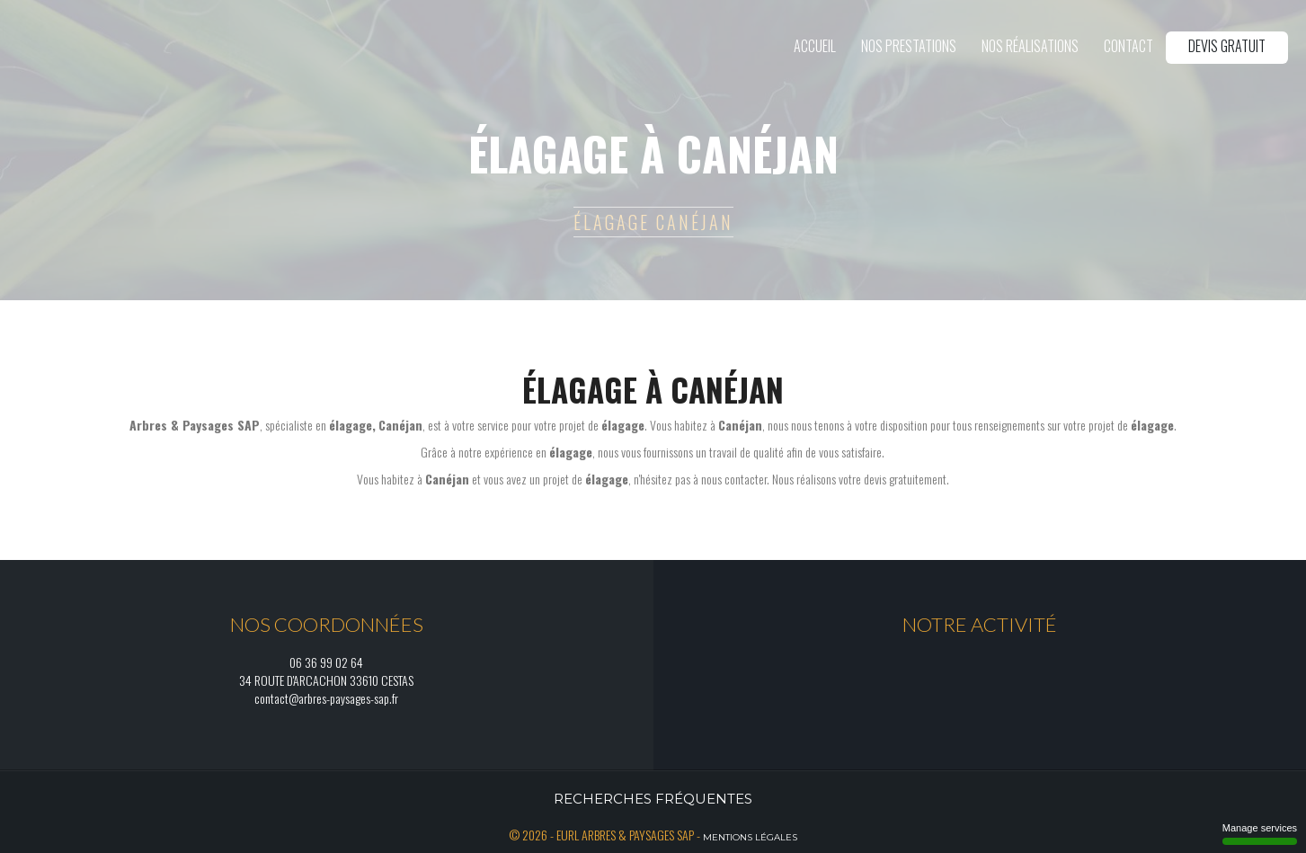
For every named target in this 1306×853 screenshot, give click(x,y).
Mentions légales (750, 837)
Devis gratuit (1227, 46)
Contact (1128, 46)
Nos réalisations (1030, 46)
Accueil (815, 46)
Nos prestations (908, 46)
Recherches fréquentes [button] (653, 798)
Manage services (1259, 833)
